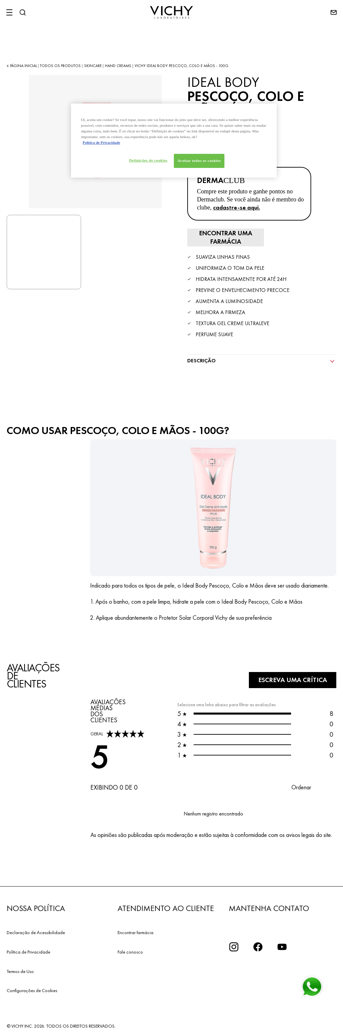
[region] (174, 141)
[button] (308, 786)
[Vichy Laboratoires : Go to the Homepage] (171, 12)
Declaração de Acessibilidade (36, 931)
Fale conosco (130, 951)
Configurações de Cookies (32, 990)
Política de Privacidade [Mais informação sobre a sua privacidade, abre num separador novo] (101, 142)
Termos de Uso (20, 970)
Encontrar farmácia (135, 931)
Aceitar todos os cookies (199, 161)
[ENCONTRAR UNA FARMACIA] (224, 237)
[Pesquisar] (22, 12)
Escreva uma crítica (290, 679)
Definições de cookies (147, 160)
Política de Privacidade (28, 951)
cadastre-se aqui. (236, 207)
